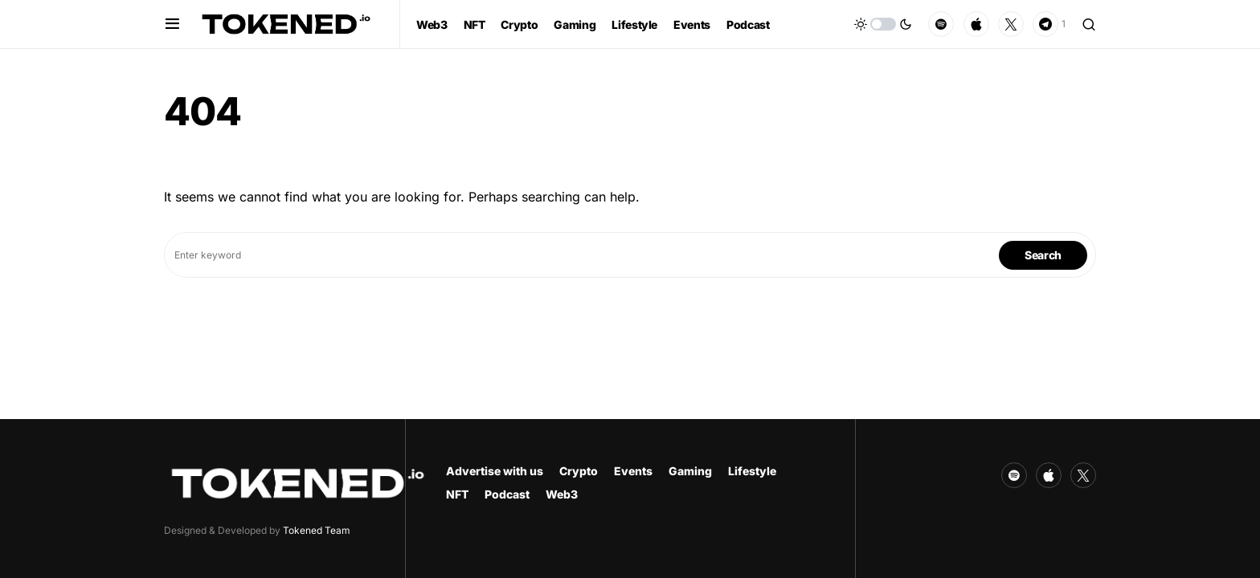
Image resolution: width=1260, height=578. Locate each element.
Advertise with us (494, 471)
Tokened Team (316, 530)
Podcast (507, 494)
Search (1043, 255)
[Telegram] (1049, 24)
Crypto (578, 471)
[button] (172, 24)
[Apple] (976, 24)
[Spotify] (941, 24)
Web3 (562, 494)
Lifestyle (752, 471)
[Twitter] (1011, 24)
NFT (457, 494)
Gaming (690, 471)
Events (633, 471)
